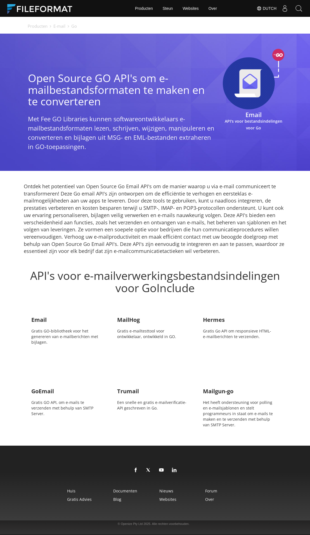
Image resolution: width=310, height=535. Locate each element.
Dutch (266, 8)
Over (213, 8)
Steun (168, 8)
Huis (71, 491)
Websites (190, 8)
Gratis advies (79, 499)
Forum (211, 491)
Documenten (125, 491)
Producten (144, 8)
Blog (117, 499)
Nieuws (166, 491)
